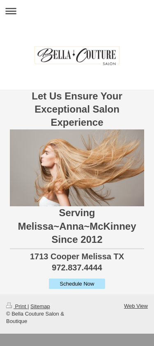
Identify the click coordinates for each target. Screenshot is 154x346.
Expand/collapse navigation (77, 11)
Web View (136, 306)
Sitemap (40, 306)
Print (17, 306)
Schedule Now (77, 284)
